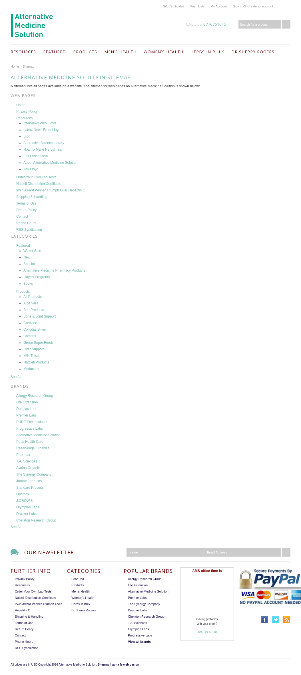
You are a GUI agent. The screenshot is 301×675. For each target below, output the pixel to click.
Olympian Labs (138, 629)
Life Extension (138, 585)
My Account (218, 6)
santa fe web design (125, 664)
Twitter (275, 619)
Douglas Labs (137, 610)
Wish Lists (197, 6)
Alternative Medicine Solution (148, 591)
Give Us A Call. (207, 632)
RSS (286, 619)
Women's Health (163, 51)
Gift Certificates (173, 6)
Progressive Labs (140, 635)
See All (16, 377)
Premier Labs (137, 597)
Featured (54, 51)
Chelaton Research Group (146, 616)
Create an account (260, 6)
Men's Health (120, 51)
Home (15, 66)
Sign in (237, 6)
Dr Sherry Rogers (252, 51)
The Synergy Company (144, 604)
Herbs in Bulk (207, 51)
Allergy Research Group (144, 579)
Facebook (264, 619)
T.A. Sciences (137, 623)
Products (85, 51)
